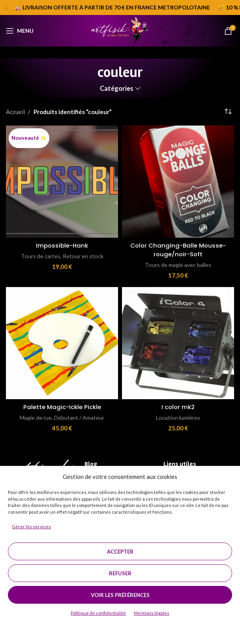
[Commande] (228, 112)
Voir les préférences (120, 595)
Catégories (116, 88)
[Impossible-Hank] (62, 182)
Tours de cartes (40, 255)
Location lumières (178, 416)
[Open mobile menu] (20, 31)
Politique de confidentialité (98, 613)
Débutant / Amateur (79, 416)
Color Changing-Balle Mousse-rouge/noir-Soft (178, 249)
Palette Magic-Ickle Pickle (62, 406)
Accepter (120, 551)
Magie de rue (35, 416)
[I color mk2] (178, 342)
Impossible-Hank (62, 245)
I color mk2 (178, 406)
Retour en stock (83, 255)
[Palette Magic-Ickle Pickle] (62, 342)
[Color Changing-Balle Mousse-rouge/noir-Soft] (178, 182)
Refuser (120, 573)
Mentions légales (151, 613)
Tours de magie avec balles (178, 264)
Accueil (15, 111)
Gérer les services (31, 526)
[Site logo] (119, 30)
